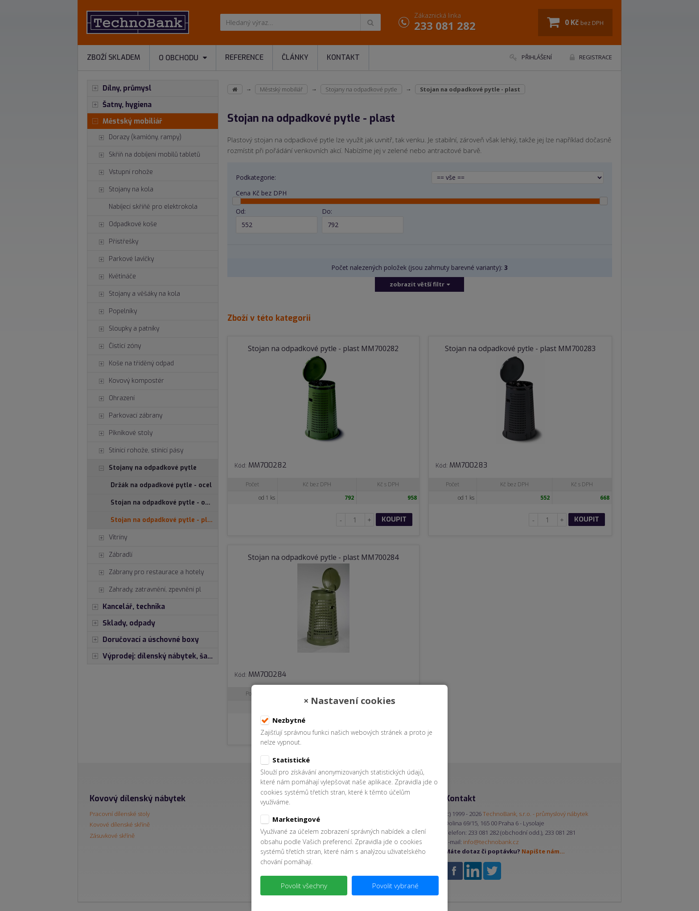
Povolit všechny (304, 885)
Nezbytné (282, 720)
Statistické (285, 760)
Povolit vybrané (395, 885)
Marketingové (290, 819)
